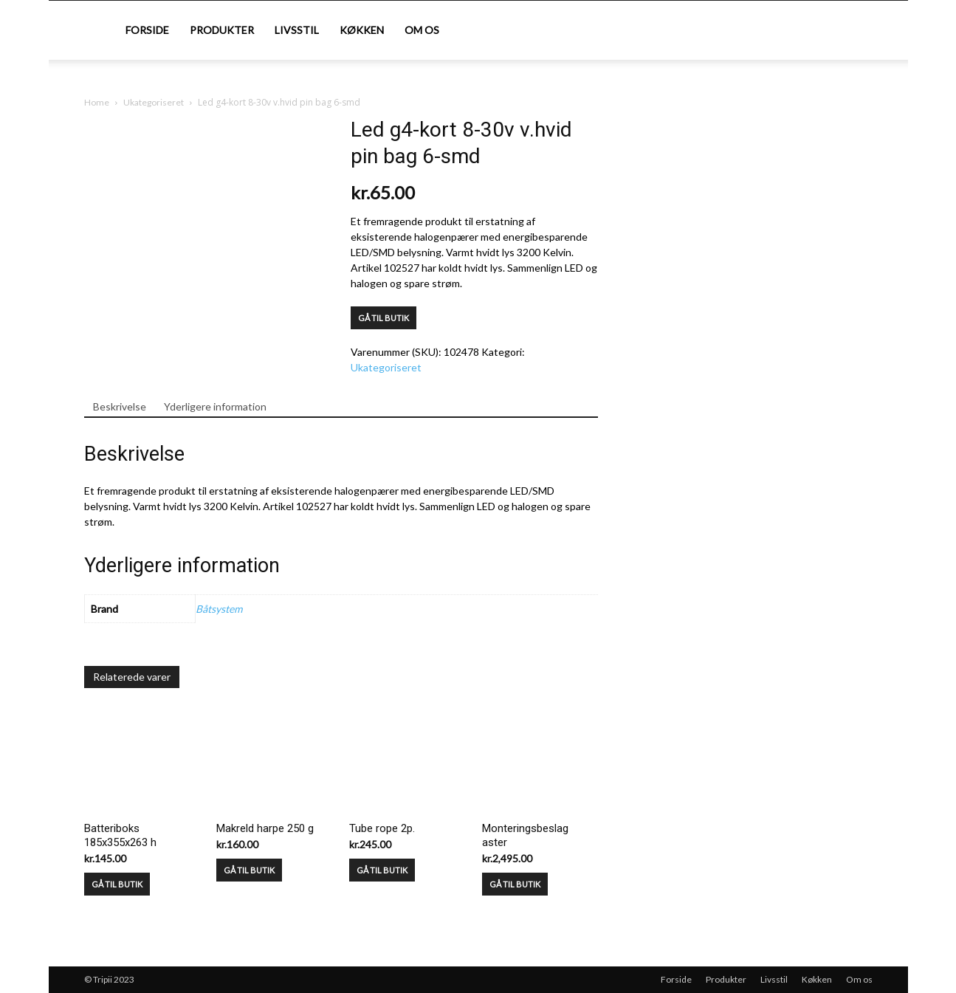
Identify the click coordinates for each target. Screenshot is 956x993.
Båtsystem (219, 608)
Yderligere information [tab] (215, 406)
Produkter (222, 30)
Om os (422, 30)
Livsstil (297, 30)
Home (96, 102)
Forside (147, 30)
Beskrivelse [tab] (119, 406)
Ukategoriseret (153, 102)
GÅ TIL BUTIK (383, 318)
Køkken (362, 30)
